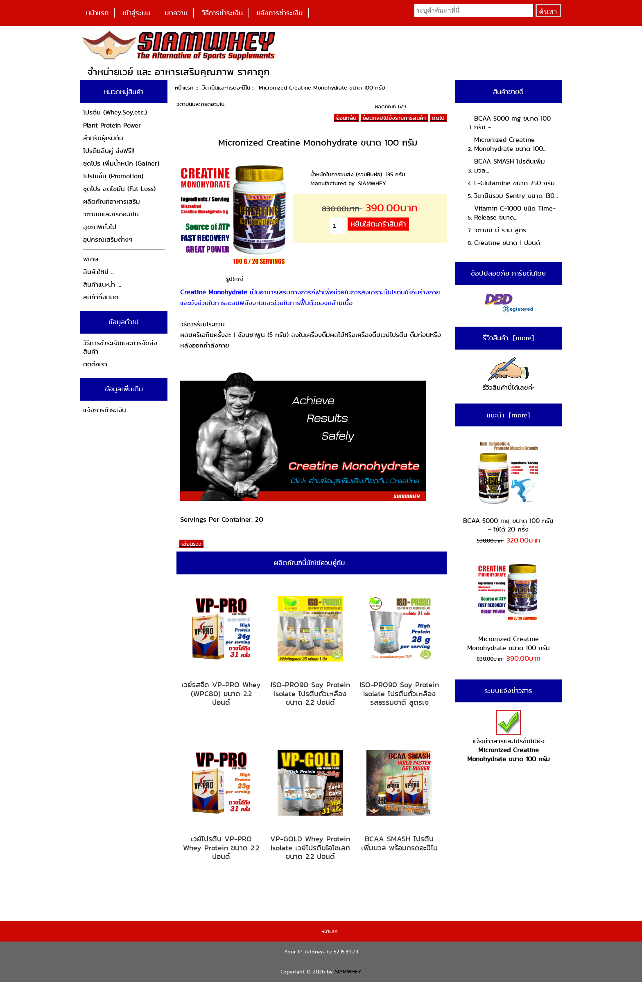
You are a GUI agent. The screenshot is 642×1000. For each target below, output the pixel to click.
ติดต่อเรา (95, 364)
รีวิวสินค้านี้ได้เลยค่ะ (508, 374)
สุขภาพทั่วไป (99, 226)
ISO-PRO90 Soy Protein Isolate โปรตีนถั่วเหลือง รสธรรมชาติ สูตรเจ (399, 693)
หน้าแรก (97, 13)
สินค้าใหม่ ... (99, 271)
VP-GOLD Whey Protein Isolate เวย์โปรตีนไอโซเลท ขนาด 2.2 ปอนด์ (310, 847)
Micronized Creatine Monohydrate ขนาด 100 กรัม (508, 605)
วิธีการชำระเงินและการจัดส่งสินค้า (120, 347)
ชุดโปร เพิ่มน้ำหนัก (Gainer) (121, 163)
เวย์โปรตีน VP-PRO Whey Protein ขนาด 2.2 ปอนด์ (221, 847)
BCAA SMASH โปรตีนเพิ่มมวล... (509, 166)
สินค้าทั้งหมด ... (103, 297)
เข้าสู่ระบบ (136, 13)
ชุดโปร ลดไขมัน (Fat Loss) (119, 188)
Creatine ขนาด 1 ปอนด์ (507, 242)
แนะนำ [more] (508, 415)
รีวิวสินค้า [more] (508, 338)
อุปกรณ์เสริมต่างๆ (108, 239)
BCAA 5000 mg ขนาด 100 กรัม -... (512, 123)
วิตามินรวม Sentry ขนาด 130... (516, 195)
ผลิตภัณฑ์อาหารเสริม (111, 201)
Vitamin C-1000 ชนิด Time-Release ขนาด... (515, 213)
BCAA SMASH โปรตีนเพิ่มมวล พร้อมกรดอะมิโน (399, 843)
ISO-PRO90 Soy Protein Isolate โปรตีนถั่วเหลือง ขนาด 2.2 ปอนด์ (310, 693)
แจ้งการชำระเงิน (280, 13)
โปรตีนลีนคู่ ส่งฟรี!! (108, 150)
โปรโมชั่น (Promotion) (113, 176)
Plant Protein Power (112, 125)
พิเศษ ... (93, 259)
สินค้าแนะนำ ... (102, 284)
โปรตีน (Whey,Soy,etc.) (115, 112)
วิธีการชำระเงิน (222, 13)
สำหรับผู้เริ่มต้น (103, 138)
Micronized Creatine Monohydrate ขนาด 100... (510, 144)
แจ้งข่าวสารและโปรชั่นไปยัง (508, 737)
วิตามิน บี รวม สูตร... (502, 230)
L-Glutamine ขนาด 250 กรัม (514, 183)
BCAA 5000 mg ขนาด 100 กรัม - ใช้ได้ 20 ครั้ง (508, 487)
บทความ (176, 13)
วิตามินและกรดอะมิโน (226, 87)
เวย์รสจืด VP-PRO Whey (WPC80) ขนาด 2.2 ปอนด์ (221, 693)
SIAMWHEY (348, 971)
